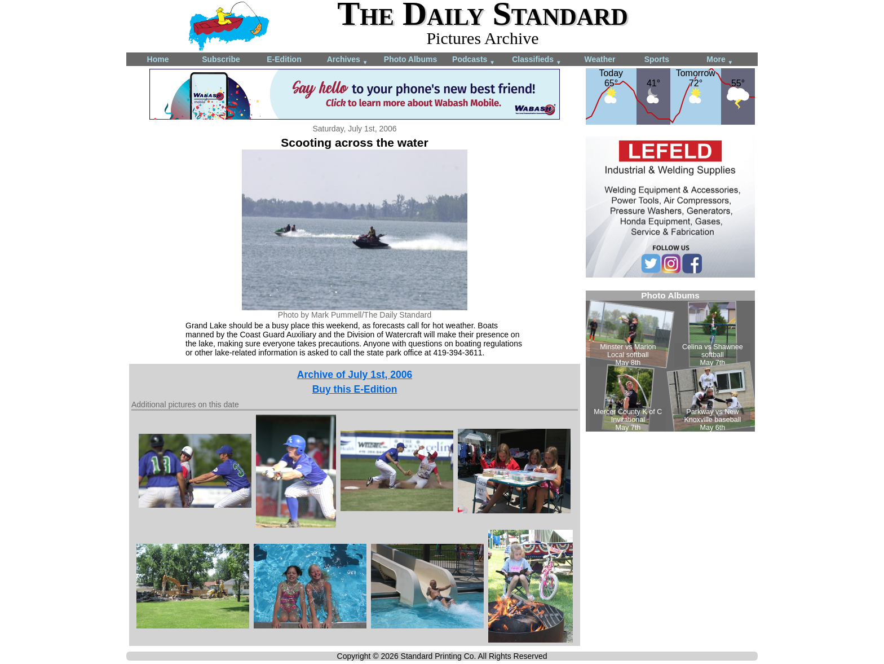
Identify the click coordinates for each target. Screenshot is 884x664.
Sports (656, 59)
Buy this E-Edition (354, 389)
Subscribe (221, 59)
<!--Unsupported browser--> (670, 361)
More (719, 60)
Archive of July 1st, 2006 (354, 374)
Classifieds (537, 60)
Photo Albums (410, 59)
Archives (347, 60)
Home (158, 59)
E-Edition (284, 59)
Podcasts (473, 60)
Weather (600, 59)
